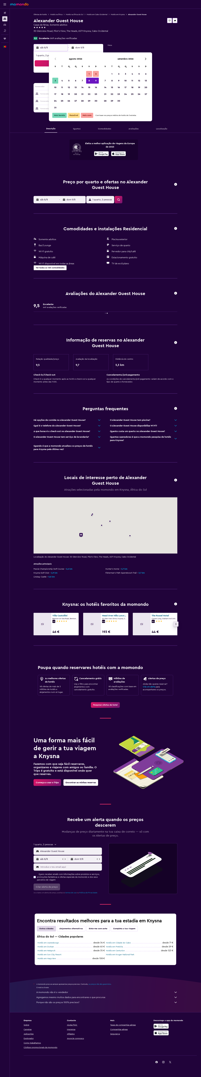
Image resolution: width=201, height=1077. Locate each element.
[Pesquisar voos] (4, 13)
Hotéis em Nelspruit (46, 951)
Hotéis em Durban (45, 947)
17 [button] (55, 94)
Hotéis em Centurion (115, 951)
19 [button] (69, 94)
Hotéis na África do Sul (74, 14)
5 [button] (68, 81)
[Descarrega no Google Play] (101, 154)
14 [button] (82, 87)
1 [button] (89, 74)
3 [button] (55, 81)
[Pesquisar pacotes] (4, 30)
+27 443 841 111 (41, 34)
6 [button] (75, 81)
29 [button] (89, 101)
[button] (5, 4)
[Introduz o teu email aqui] (70, 867)
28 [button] (82, 101)
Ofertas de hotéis (40, 14)
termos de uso (70, 893)
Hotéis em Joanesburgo (48, 943)
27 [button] (75, 101)
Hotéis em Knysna (118, 14)
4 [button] (62, 81)
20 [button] (75, 94)
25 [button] (62, 101)
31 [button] (55, 107)
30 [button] (96, 101)
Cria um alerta (149, 687)
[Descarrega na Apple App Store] (161, 1032)
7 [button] (82, 81)
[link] (105, 705)
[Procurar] (4, 19)
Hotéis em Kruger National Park (120, 955)
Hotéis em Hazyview (46, 959)
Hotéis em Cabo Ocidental (97, 14)
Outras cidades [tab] (46, 929)
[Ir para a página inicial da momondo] (19, 4)
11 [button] (62, 87)
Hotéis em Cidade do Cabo (118, 943)
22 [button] (89, 94)
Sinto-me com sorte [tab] (98, 929)
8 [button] (89, 81)
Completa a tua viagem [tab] (124, 929)
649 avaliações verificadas (63, 38)
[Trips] (4, 38)
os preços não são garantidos (100, 984)
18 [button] (62, 94)
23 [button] (96, 94)
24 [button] (55, 101)
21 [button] (82, 94)
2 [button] (96, 74)
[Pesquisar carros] (4, 25)
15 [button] (89, 87)
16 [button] (96, 87)
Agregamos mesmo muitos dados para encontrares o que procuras (106, 997)
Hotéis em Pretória (114, 947)
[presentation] (118, 153)
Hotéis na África (56, 14)
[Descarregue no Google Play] (161, 1026)
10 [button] (55, 87)
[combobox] (70, 851)
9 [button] (96, 81)
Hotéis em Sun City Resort (49, 955)
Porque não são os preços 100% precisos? (106, 1002)
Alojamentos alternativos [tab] (71, 929)
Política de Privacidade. (88, 893)
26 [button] (69, 101)
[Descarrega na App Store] (118, 154)
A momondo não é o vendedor (106, 992)
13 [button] (76, 87)
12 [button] (69, 87)
